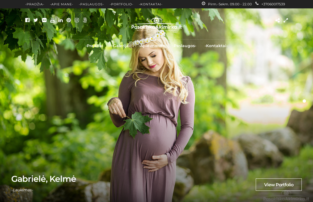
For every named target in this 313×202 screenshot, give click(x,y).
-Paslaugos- (91, 4)
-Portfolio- (121, 4)
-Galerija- (121, 45)
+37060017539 (270, 4)
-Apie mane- (61, 4)
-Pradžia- (34, 4)
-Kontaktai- (151, 4)
